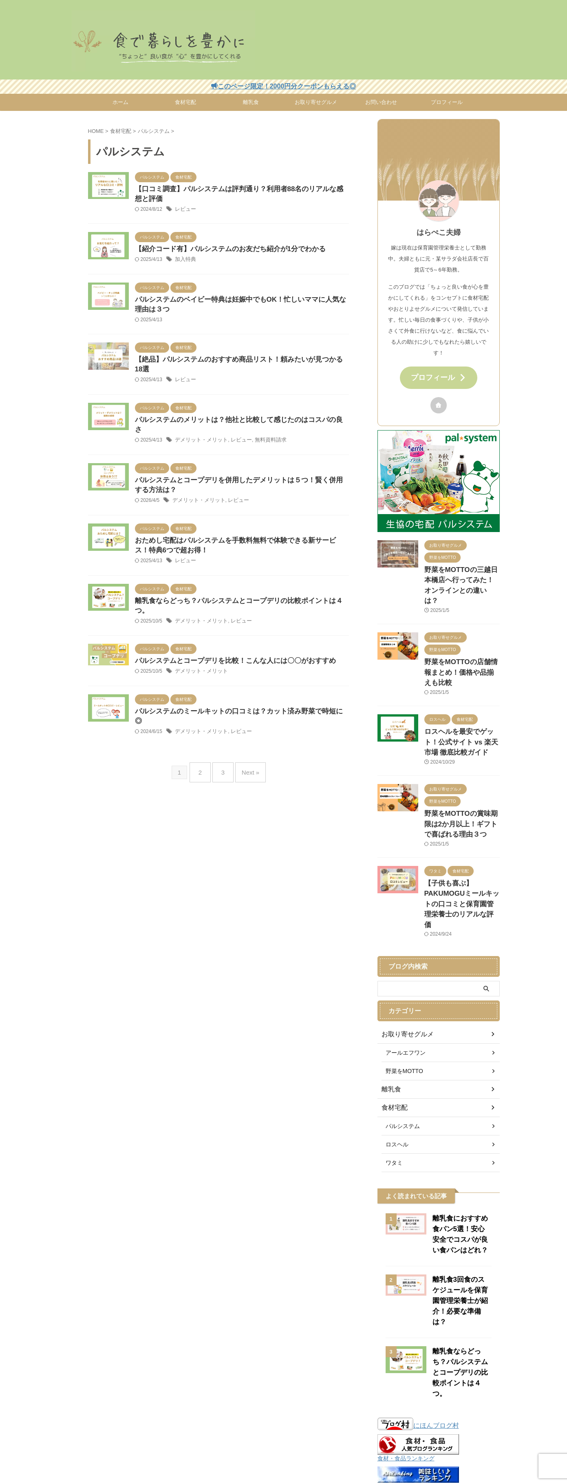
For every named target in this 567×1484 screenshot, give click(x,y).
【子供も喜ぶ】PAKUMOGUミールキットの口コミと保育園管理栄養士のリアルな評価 (461, 854)
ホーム (120, 102)
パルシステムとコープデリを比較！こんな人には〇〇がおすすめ (229, 640)
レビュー (184, 211)
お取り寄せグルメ (316, 102)
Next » (246, 739)
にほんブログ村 (418, 1342)
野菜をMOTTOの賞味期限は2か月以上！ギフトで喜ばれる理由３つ (460, 788)
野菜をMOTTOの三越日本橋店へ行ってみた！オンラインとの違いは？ (461, 575)
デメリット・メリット (199, 425)
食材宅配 (185, 102)
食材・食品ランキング (406, 1375)
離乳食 (251, 102)
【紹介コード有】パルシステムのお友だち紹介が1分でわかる (225, 250)
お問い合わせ (381, 102)
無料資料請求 (263, 425)
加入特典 (184, 262)
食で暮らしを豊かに (283, 1462)
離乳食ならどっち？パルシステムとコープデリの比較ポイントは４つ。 (239, 589)
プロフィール (447, 102)
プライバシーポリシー (263, 1442)
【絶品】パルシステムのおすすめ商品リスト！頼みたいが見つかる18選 (239, 363)
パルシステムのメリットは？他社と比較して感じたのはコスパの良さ (236, 414)
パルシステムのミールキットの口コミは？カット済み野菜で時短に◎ (236, 691)
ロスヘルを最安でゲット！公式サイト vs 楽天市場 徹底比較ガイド (461, 710)
